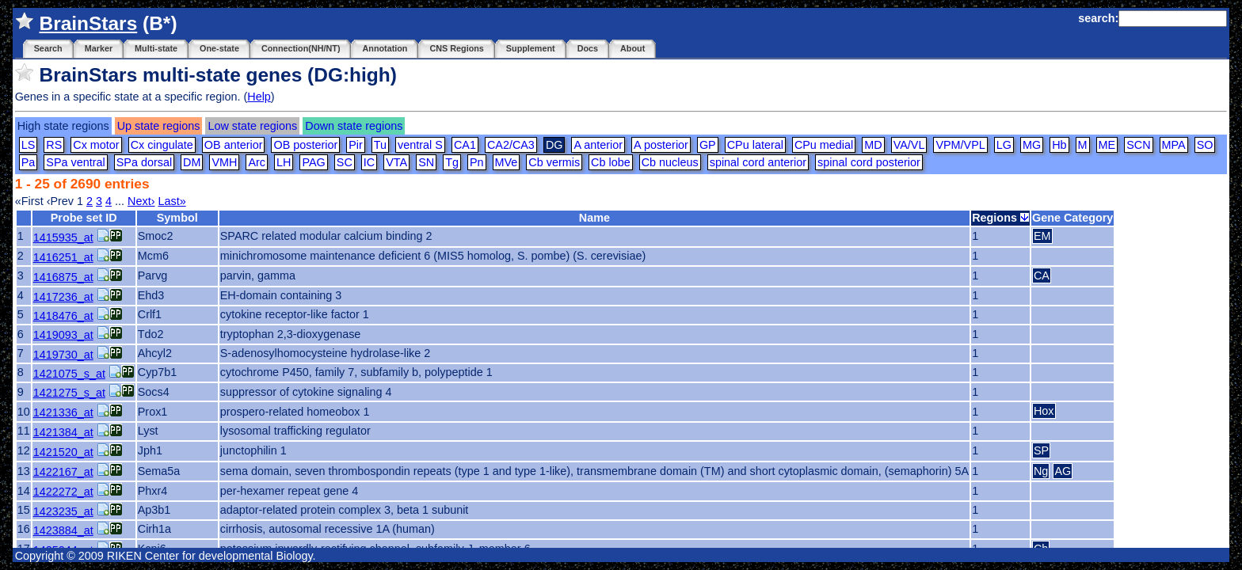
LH (283, 162)
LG (1004, 145)
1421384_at (63, 432)
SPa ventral (75, 162)
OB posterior (305, 145)
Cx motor (96, 145)
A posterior (661, 145)
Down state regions (353, 126)
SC (344, 162)
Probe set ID (84, 217)
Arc (256, 162)
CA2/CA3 (511, 145)
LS (28, 145)
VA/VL (909, 145)
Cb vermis (554, 162)
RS (54, 145)
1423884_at (63, 530)
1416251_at (63, 257)
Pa (28, 162)
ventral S (420, 145)
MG (1032, 145)
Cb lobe (611, 162)
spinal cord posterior (868, 162)
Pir (356, 145)
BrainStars (88, 23)
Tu (380, 145)
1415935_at (63, 237)
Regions (1000, 217)
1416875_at (63, 277)
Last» (171, 201)
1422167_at (63, 472)
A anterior (598, 145)
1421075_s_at (69, 373)
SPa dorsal (144, 162)
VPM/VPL (960, 145)
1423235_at (63, 511)
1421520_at (63, 452)
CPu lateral (755, 145)
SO (1205, 145)
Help (259, 96)
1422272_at (63, 491)
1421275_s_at (69, 392)
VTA (396, 162)
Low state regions (252, 126)
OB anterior (233, 145)
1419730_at (63, 354)
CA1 (465, 145)
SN (426, 162)
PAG (313, 162)
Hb (1059, 145)
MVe (506, 162)
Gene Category (1072, 217)
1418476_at (63, 316)
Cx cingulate (162, 145)
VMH (224, 162)
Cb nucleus (670, 162)
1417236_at (63, 297)
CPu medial (823, 145)
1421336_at (63, 412)
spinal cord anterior (758, 162)
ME (1107, 145)
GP (707, 145)
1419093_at (63, 335)
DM (191, 162)
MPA (1174, 145)
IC (369, 162)
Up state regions (158, 126)
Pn (477, 162)
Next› (141, 201)
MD (873, 145)
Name (594, 217)
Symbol (177, 217)
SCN (1138, 145)
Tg (452, 162)
